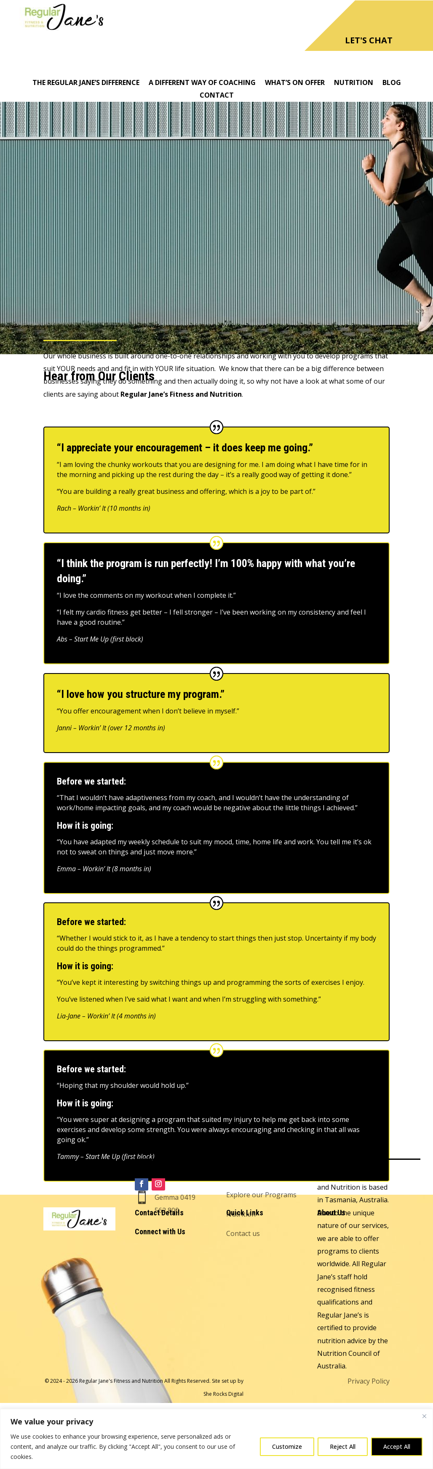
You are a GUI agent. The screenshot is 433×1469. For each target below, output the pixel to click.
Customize (287, 1446)
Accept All (396, 1446)
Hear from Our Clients (261, 1142)
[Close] (424, 1416)
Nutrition (353, 83)
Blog (391, 83)
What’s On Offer (295, 83)
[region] (216, 1439)
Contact (217, 96)
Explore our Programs (261, 1194)
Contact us (243, 1233)
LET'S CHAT (369, 40)
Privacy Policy (368, 1381)
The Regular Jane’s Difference (85, 83)
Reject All (342, 1446)
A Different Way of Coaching (202, 83)
